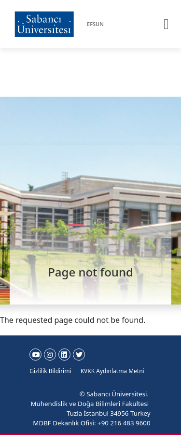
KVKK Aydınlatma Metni (112, 371)
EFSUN (95, 24)
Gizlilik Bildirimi (50, 371)
